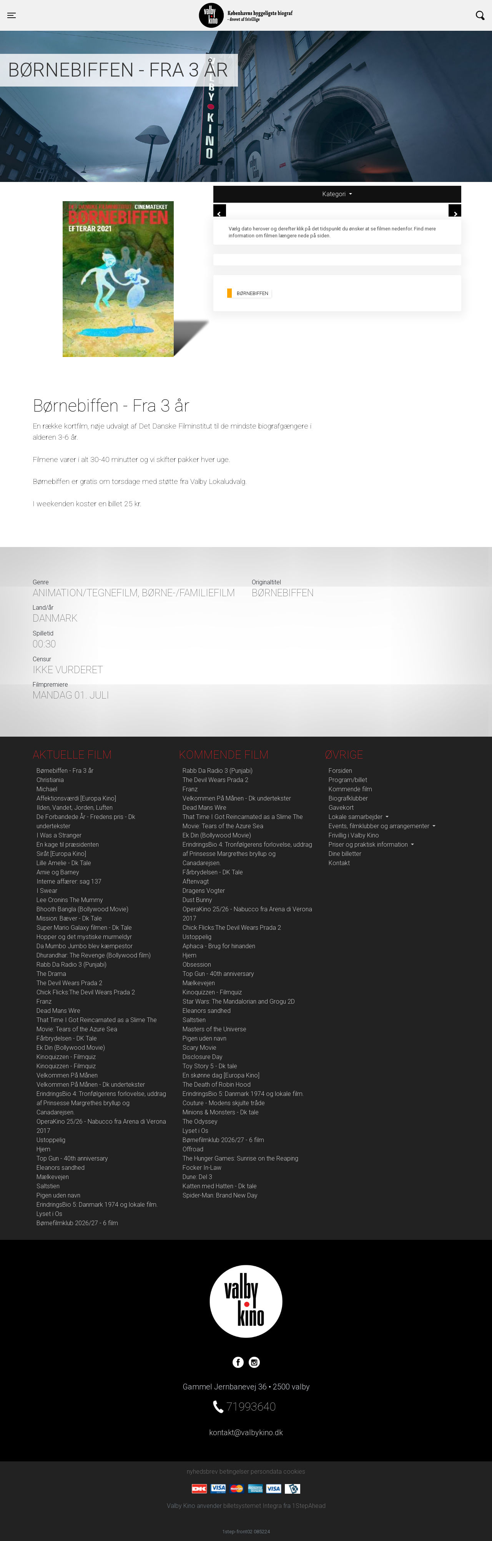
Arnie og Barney (58, 872)
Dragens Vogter (204, 890)
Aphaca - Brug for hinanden (219, 946)
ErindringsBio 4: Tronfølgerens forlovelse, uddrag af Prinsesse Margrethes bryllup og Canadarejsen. (101, 1103)
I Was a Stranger (59, 835)
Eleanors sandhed (61, 1167)
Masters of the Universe (214, 1029)
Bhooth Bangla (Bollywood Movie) (82, 909)
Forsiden (340, 770)
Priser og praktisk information (369, 844)
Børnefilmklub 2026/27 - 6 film (77, 1223)
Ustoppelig (51, 1140)
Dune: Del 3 (197, 1177)
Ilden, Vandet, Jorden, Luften (75, 807)
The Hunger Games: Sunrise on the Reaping (240, 1158)
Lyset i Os (49, 1213)
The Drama (51, 973)
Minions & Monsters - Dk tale (221, 1112)
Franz (44, 1001)
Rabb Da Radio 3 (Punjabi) (71, 964)
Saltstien (48, 1186)
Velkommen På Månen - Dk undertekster (91, 1084)
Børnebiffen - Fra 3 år (65, 770)
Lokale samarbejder (356, 817)
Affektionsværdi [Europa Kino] (76, 798)
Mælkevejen (53, 1177)
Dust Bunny (197, 900)
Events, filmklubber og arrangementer (380, 826)
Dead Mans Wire (58, 1010)
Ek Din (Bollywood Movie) (71, 1047)
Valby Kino (118, 8)
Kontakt (339, 863)
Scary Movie (199, 1047)
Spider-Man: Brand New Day (220, 1195)
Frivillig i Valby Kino (354, 835)
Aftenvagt (196, 881)
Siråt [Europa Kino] (61, 853)
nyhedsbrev (202, 1471)
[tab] (337, 194)
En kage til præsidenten (68, 844)
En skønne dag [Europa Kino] (221, 1075)
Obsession (197, 964)
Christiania (50, 780)
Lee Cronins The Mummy (70, 900)
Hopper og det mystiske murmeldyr (84, 937)
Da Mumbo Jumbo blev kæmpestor (85, 946)
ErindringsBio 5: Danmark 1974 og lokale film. (97, 1204)
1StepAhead (309, 1505)
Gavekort (341, 807)
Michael (47, 789)
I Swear (47, 890)
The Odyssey (200, 1121)
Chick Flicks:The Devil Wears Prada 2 (86, 992)
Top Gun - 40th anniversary (72, 1158)
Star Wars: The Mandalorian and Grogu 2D (239, 1001)
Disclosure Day (203, 1057)
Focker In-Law (202, 1167)
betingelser (234, 1471)
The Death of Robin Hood (217, 1084)
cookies (294, 1471)
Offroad (193, 1149)
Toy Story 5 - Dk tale (210, 1066)
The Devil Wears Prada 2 (69, 983)
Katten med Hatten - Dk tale (220, 1186)
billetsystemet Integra (252, 1505)
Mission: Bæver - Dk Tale (69, 918)
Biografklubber (348, 798)
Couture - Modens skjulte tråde (224, 1103)
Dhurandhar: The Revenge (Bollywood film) (94, 955)
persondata (266, 1471)
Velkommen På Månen (67, 1075)
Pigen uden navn (58, 1195)
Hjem (43, 1149)
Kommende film (350, 789)
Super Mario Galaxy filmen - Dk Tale (84, 927)
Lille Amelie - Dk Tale (64, 863)
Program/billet (348, 780)
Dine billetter (345, 853)
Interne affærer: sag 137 (69, 881)
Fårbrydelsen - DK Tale (67, 1038)
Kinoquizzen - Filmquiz (66, 1057)
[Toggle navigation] (11, 15)
